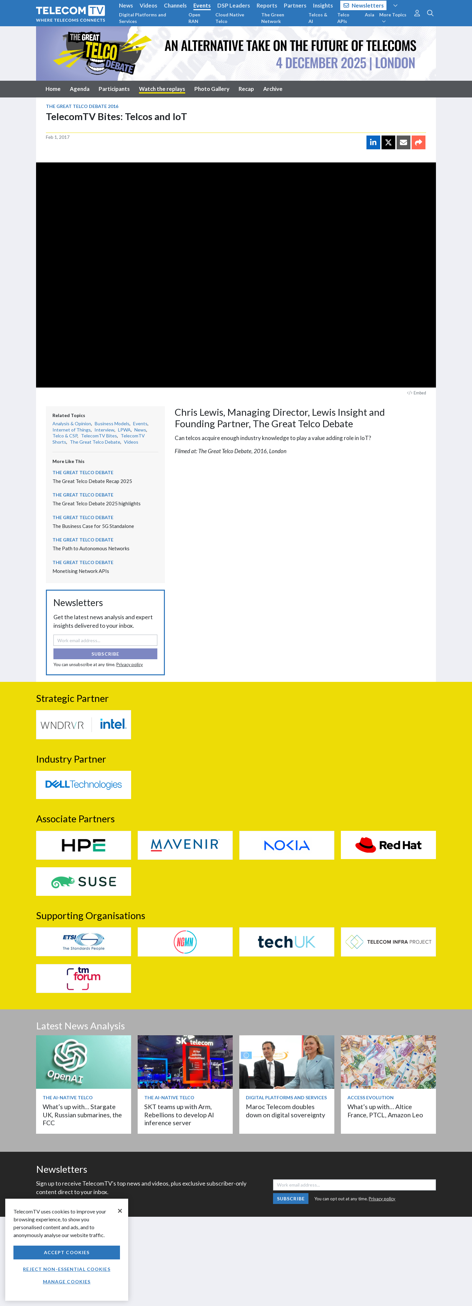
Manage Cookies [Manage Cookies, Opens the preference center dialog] (67, 1281)
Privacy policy (129, 664)
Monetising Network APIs (80, 571)
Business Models (112, 423)
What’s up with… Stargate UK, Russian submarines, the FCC (82, 1115)
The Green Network (272, 18)
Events (202, 5)
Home (53, 88)
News (126, 5)
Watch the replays (162, 88)
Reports (267, 5)
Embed (416, 392)
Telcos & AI (317, 18)
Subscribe (105, 654)
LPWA (124, 429)
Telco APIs (343, 18)
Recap (246, 88)
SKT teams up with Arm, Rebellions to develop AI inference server (179, 1115)
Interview (104, 429)
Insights (323, 5)
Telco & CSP (64, 435)
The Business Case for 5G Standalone (93, 526)
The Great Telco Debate (95, 442)
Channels (175, 5)
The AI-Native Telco (68, 1097)
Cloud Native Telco (229, 18)
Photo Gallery (211, 88)
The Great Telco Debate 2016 (82, 106)
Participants (114, 88)
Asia (369, 14)
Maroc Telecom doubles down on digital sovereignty (285, 1110)
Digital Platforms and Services (142, 18)
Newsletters (364, 5)
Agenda (79, 88)
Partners (295, 5)
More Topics (392, 18)
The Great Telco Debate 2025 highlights (96, 503)
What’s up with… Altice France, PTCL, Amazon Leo (385, 1110)
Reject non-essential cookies (66, 1269)
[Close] (120, 1211)
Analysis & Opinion (71, 423)
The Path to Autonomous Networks (90, 548)
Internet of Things (71, 429)
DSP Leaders (233, 5)
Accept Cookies (67, 1252)
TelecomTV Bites (99, 435)
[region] (66, 1250)
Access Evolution (370, 1097)
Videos (148, 5)
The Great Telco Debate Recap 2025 (92, 481)
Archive (273, 88)
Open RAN (194, 18)
